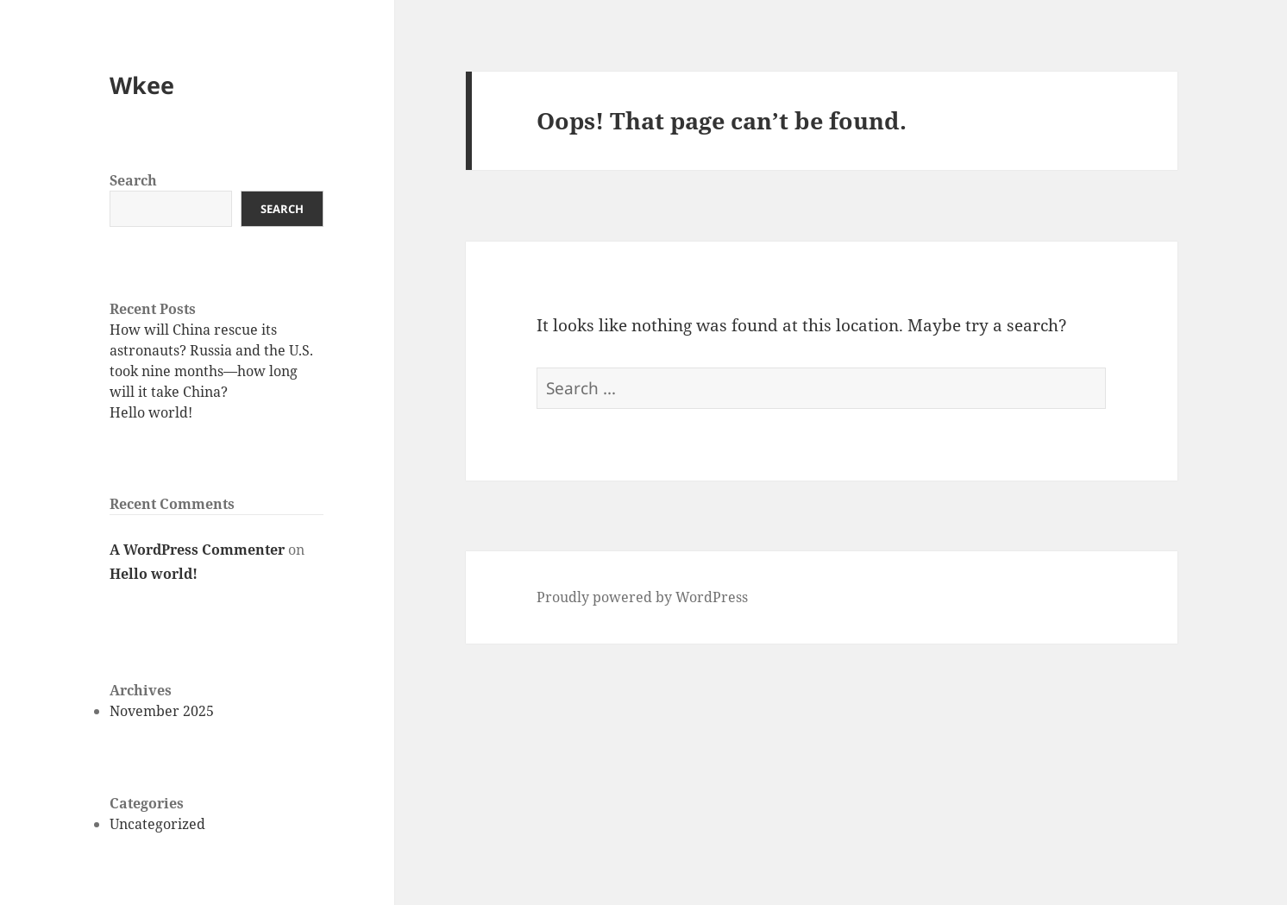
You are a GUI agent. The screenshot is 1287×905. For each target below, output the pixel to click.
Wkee (142, 85)
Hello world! (151, 412)
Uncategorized (157, 823)
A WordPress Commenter (197, 549)
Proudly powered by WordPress (642, 597)
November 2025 (162, 710)
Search (133, 180)
